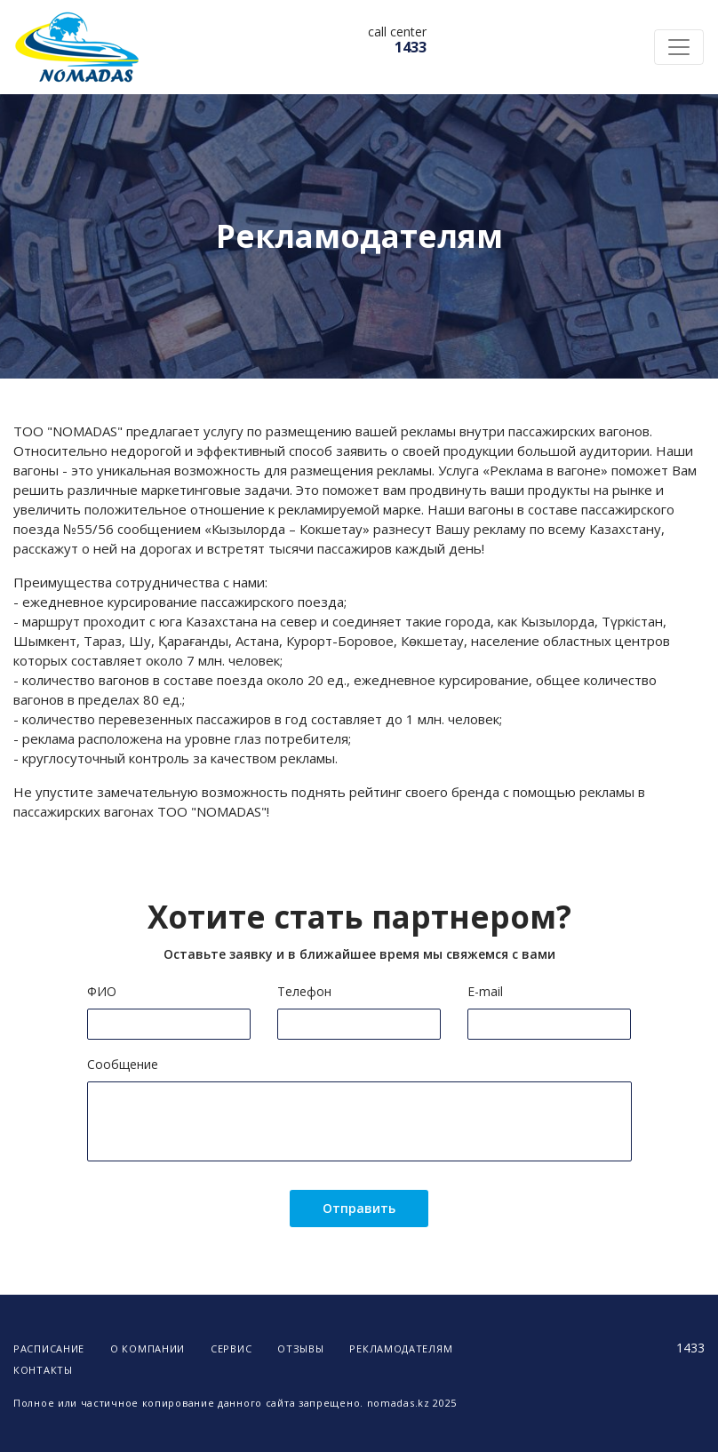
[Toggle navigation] (679, 47)
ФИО (101, 991)
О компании (147, 1348)
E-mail (485, 991)
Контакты (43, 1369)
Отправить (359, 1208)
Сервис (231, 1348)
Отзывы (300, 1348)
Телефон (304, 991)
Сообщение (122, 1064)
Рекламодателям (400, 1348)
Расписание (48, 1348)
